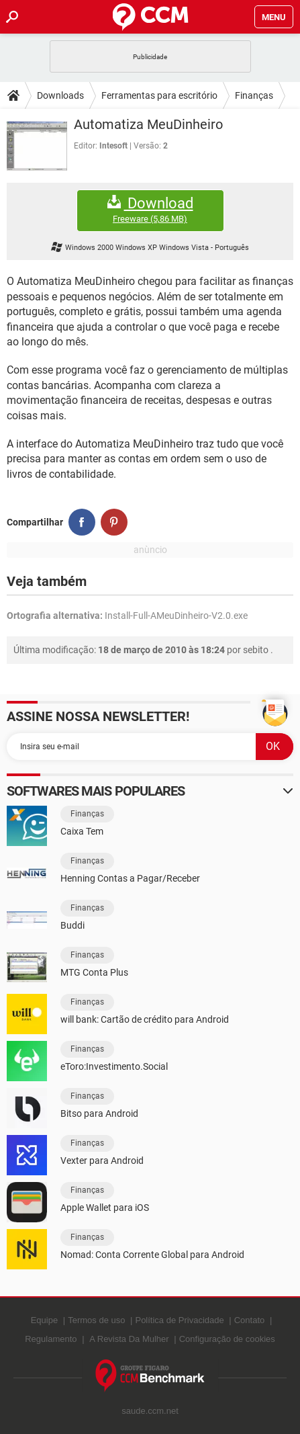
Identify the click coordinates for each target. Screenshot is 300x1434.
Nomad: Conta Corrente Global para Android (152, 1254)
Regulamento (51, 1339)
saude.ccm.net (150, 1411)
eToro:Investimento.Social (114, 1066)
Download (150, 210)
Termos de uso (96, 1320)
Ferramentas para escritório (159, 95)
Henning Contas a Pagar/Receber (130, 878)
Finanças (254, 95)
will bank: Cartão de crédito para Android (144, 1019)
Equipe (44, 1320)
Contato (249, 1320)
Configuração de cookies (227, 1339)
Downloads (60, 95)
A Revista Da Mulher (129, 1339)
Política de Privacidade (179, 1320)
